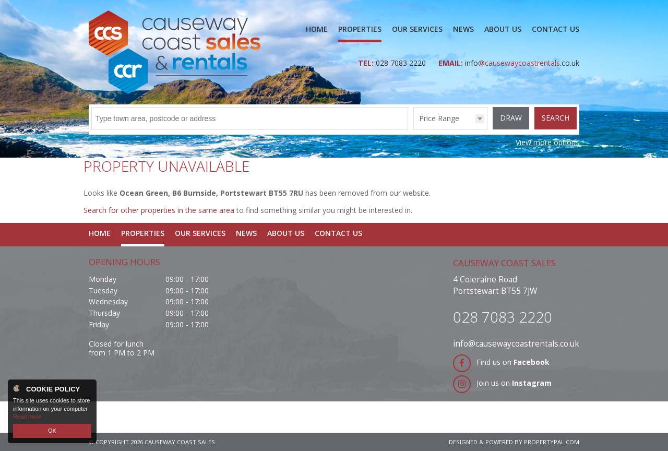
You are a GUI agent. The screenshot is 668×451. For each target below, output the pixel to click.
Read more (27, 416)
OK (52, 431)
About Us (502, 29)
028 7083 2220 (402, 63)
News (463, 29)
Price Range (439, 118)
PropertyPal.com (551, 442)
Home (317, 29)
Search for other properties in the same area (159, 210)
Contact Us (555, 29)
